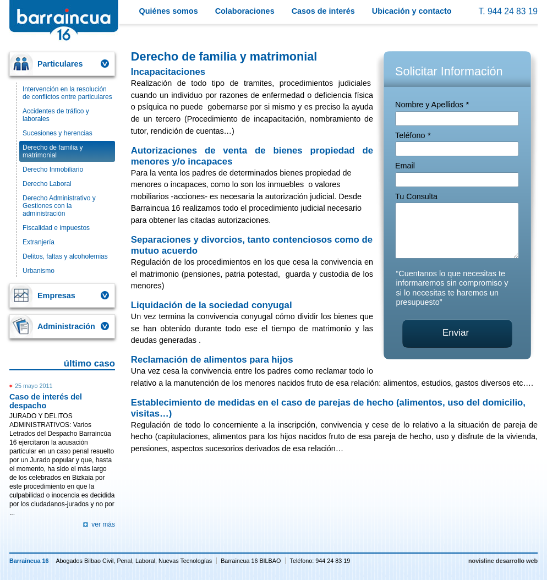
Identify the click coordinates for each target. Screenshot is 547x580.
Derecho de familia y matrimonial (53, 151)
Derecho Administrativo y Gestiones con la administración (59, 205)
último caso (89, 363)
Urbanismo (38, 271)
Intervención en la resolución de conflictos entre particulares (67, 93)
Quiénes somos (168, 11)
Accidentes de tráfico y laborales (56, 115)
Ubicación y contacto (412, 11)
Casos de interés (323, 11)
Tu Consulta (416, 196)
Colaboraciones (245, 11)
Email (405, 165)
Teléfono (412, 135)
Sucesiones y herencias (57, 133)
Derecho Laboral (47, 184)
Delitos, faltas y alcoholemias (65, 256)
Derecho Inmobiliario (53, 169)
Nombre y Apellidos (432, 104)
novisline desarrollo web (503, 560)
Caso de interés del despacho (45, 401)
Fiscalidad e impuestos (56, 228)
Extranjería (38, 242)
